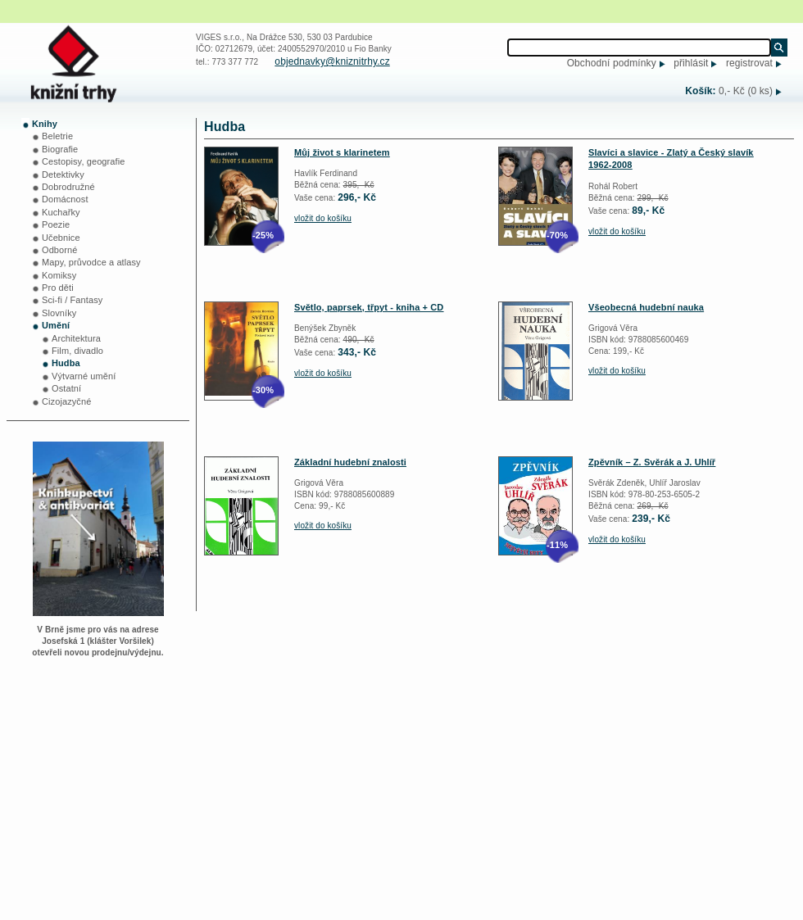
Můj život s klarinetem (342, 152)
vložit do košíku (323, 218)
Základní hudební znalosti (350, 462)
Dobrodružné (68, 187)
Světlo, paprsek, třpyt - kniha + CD (368, 307)
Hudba (66, 363)
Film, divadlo (77, 351)
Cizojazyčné (66, 401)
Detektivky (63, 174)
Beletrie (57, 136)
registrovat (749, 63)
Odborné (60, 250)
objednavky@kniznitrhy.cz (331, 61)
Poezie (56, 224)
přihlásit (691, 63)
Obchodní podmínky (611, 63)
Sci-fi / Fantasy (72, 300)
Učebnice (61, 237)
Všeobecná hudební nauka (646, 307)
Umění (56, 325)
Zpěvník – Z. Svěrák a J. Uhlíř (651, 462)
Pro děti (58, 287)
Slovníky (59, 313)
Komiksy (59, 275)
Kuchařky (61, 212)
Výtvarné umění (84, 376)
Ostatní (66, 388)
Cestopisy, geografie (83, 161)
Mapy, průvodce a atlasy (91, 262)
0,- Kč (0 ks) (746, 91)
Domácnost (65, 199)
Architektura (76, 338)
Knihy (44, 124)
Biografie (60, 149)
